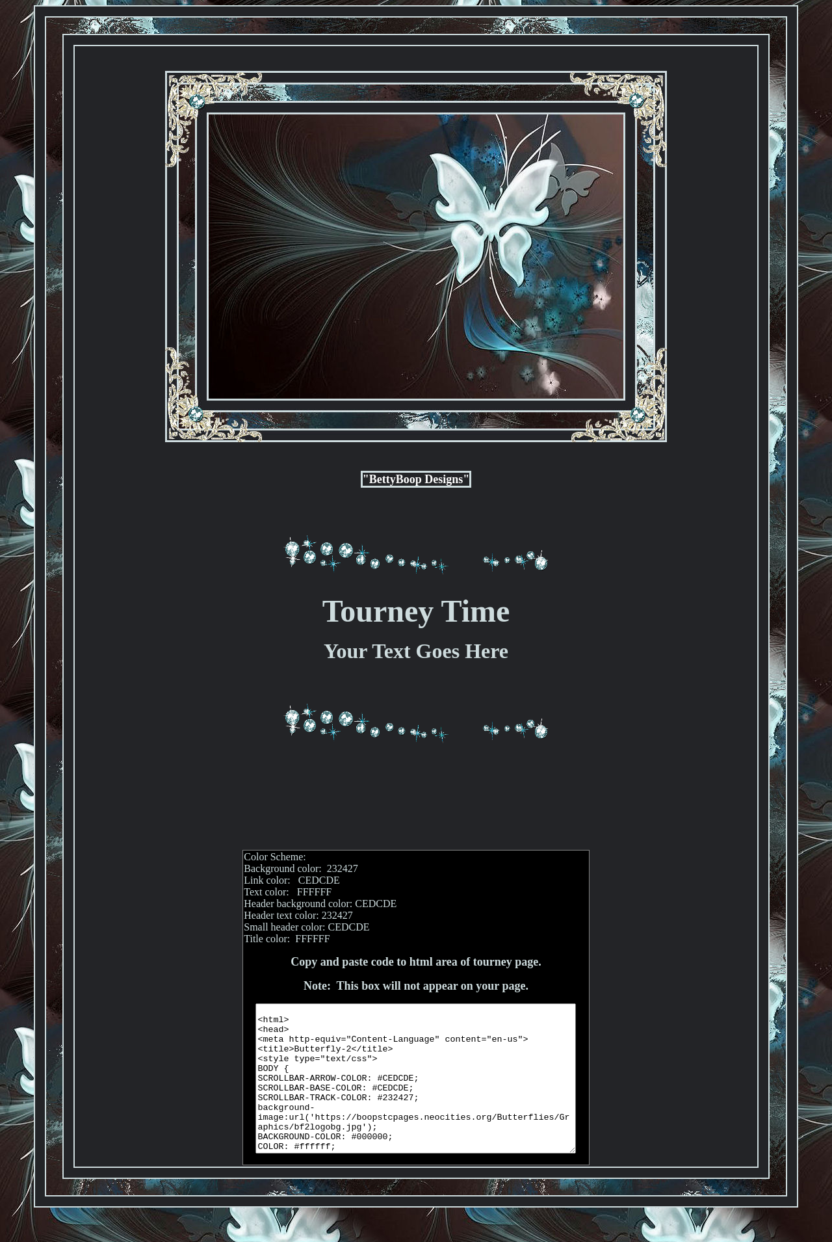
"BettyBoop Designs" (416, 479)
